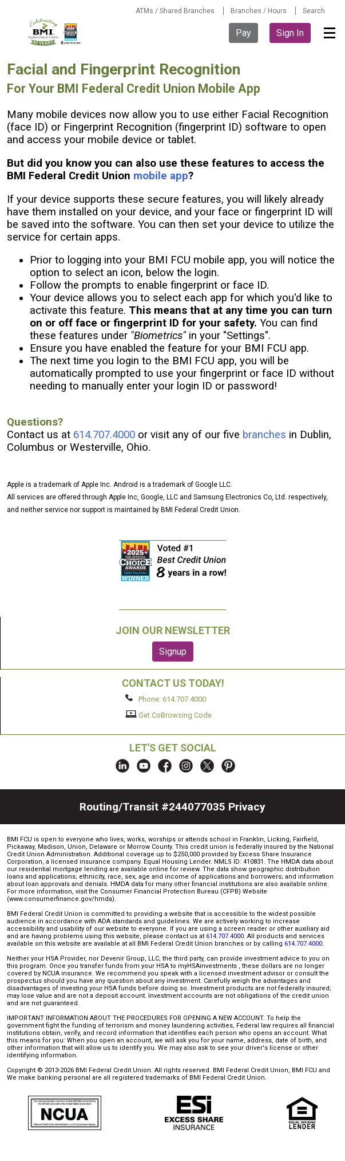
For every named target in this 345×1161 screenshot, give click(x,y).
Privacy (246, 806)
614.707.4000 (104, 434)
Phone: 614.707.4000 (165, 698)
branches (264, 434)
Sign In (290, 32)
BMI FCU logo (55, 32)
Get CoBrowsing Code (168, 714)
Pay (243, 32)
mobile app (160, 176)
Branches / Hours (259, 11)
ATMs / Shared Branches (175, 11)
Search (314, 11)
